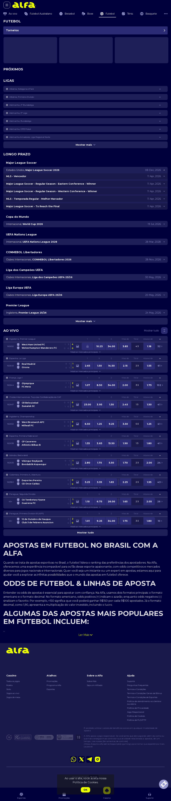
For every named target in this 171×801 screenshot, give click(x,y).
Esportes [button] (51, 689)
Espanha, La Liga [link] (17, 358)
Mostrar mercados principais (85, 352)
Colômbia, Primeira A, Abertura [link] (24, 474)
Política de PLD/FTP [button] (136, 720)
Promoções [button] (52, 681)
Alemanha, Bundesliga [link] (20, 121)
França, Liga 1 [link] (15, 377)
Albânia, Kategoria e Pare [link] (21, 89)
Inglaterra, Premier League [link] (22, 339)
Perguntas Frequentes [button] (137, 685)
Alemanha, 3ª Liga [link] (18, 113)
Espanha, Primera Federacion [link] (23, 436)
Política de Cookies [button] (136, 716)
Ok (85, 789)
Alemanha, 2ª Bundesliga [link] (21, 105)
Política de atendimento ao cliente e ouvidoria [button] (144, 702)
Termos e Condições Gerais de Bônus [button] (144, 693)
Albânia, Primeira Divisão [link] (21, 97)
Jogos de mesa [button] (13, 697)
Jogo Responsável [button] (135, 712)
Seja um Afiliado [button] (94, 685)
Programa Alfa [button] (54, 685)
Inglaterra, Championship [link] (21, 416)
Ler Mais (85, 634)
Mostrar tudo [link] (151, 330)
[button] (85, 89)
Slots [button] (8, 689)
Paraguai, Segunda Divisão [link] (22, 494)
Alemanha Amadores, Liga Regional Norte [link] (29, 137)
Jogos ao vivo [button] (12, 693)
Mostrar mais (85, 144)
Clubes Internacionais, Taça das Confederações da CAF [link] (35, 397)
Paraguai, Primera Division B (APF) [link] (26, 513)
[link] (24, 5)
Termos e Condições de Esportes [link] (142, 697)
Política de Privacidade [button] (138, 708)
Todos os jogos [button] (13, 681)
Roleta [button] (9, 685)
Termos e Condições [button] (136, 689)
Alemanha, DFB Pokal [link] (20, 129)
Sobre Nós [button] (91, 681)
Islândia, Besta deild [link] (18, 455)
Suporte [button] (131, 681)
